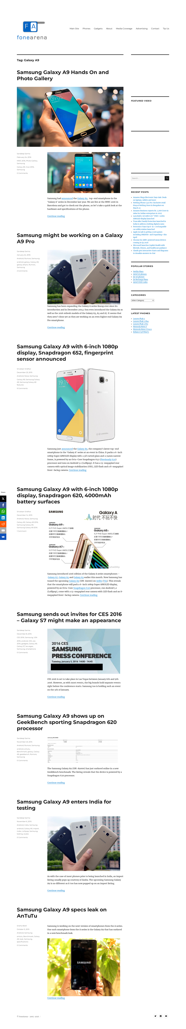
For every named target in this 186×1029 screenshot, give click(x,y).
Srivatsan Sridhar (24, 369)
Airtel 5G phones (140, 274)
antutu (27, 749)
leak (21, 939)
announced (67, 198)
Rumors (27, 258)
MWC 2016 (21, 161)
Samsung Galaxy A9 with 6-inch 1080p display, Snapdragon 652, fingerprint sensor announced (67, 352)
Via (105, 581)
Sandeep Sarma (23, 154)
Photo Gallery (31, 161)
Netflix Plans (138, 271)
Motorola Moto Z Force (142, 329)
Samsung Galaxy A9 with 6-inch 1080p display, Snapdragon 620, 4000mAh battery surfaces (67, 495)
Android (20, 258)
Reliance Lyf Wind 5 (141, 332)
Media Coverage (124, 28)
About (109, 28)
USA (35, 637)
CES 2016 (20, 637)
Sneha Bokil (22, 926)
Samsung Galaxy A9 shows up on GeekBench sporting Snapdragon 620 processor (67, 722)
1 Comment (21, 531)
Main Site (74, 28)
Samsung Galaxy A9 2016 (27, 527)
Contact (155, 28)
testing (20, 834)
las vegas (29, 646)
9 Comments (22, 388)
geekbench (24, 754)
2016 (19, 641)
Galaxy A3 (79, 577)
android (20, 262)
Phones (86, 28)
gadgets (24, 644)
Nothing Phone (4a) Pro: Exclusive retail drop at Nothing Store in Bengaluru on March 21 (149, 205)
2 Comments (22, 271)
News (26, 376)
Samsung (21, 163)
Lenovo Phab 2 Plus (141, 321)
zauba (26, 834)
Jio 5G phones (138, 277)
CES (30, 641)
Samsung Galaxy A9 (25, 525)
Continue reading (56, 216)
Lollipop (25, 831)
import (36, 828)
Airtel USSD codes (140, 282)
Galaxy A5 (64, 577)
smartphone (31, 649)
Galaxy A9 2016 (32, 522)
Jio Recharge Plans (140, 279)
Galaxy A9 (82, 198)
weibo (99, 581)
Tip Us (166, 28)
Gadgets (98, 28)
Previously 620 (108, 459)
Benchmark (22, 752)
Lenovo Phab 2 (139, 319)
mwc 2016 (30, 167)
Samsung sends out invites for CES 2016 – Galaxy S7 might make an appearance (69, 617)
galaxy (27, 262)
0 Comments (22, 173)
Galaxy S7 (21, 646)
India (26, 825)
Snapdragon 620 (81, 588)
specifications (22, 942)
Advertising (142, 28)
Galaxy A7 (53, 577)
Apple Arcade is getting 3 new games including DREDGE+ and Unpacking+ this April (150, 234)
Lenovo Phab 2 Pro (140, 324)
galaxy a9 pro (22, 265)
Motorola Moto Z (140, 327)
